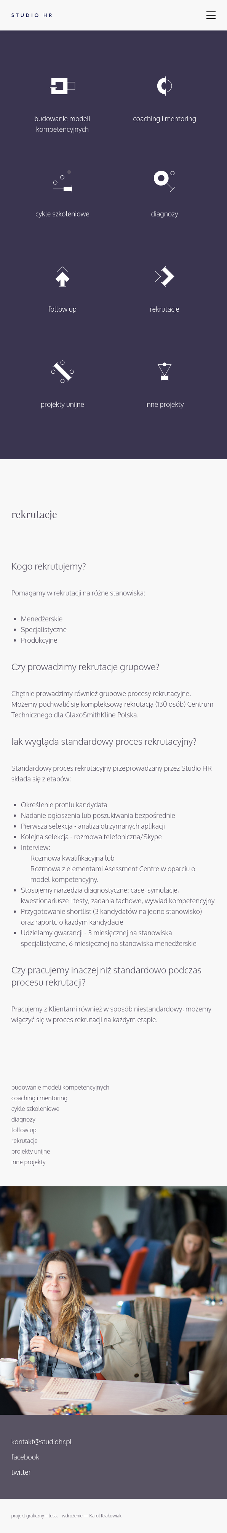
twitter (21, 1472)
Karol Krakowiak (105, 1516)
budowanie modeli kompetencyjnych (62, 96)
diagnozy (165, 186)
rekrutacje (165, 281)
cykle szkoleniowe (62, 186)
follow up (62, 281)
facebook (25, 1457)
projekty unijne (62, 376)
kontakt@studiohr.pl (41, 1441)
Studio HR (29, 15)
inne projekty (165, 376)
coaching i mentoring (165, 91)
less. (53, 1516)
